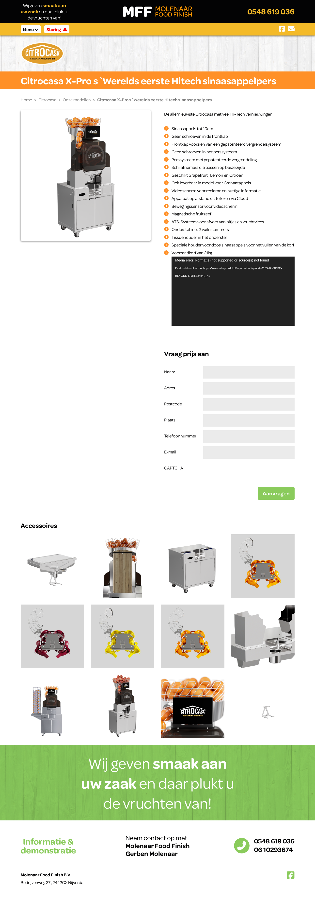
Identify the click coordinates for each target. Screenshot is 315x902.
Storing (57, 29)
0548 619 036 (271, 12)
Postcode (173, 403)
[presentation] (240, 472)
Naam (169, 371)
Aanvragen (276, 493)
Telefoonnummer (180, 435)
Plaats (169, 419)
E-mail (170, 451)
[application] (233, 291)
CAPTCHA (173, 467)
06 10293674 (273, 849)
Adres (169, 387)
